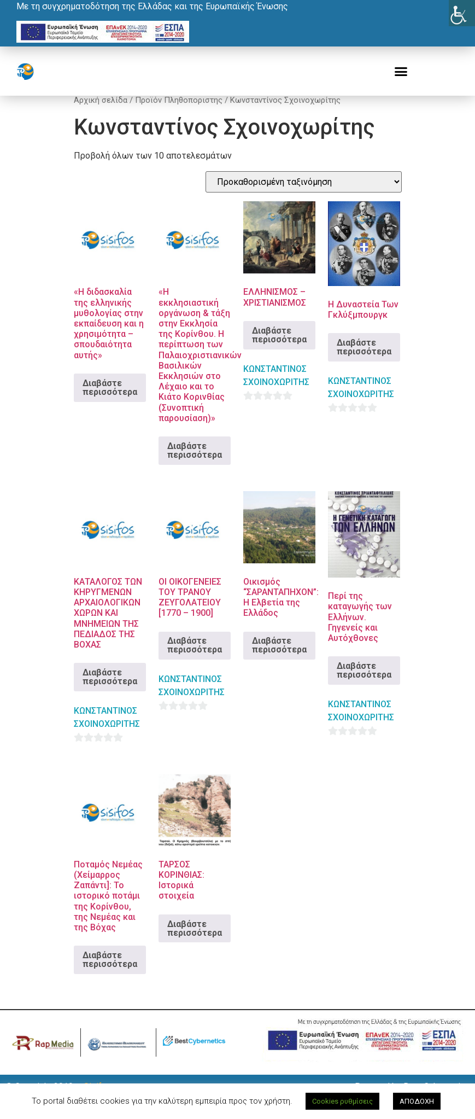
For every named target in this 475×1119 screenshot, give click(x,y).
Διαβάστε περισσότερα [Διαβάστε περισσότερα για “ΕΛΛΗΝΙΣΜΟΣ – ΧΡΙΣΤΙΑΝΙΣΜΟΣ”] (279, 347)
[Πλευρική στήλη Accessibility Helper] (462, 13)
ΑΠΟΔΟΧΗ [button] (417, 1101)
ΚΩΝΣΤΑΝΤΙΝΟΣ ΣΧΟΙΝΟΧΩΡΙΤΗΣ (276, 388)
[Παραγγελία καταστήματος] (304, 194)
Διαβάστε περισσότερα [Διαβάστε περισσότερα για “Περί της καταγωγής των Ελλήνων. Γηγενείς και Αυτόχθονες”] (364, 682)
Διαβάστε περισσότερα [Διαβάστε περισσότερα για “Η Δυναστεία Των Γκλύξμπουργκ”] (364, 359)
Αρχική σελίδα (100, 113)
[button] (401, 71)
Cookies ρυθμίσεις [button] (342, 1101)
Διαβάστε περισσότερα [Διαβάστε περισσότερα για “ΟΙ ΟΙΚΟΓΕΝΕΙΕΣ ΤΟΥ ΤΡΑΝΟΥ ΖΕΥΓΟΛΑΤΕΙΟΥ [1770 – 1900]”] (194, 657)
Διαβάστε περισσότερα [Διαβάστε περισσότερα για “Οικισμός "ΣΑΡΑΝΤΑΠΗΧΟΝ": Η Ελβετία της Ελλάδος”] (279, 657)
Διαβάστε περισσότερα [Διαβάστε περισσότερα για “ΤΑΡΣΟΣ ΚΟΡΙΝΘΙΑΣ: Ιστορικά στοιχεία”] (194, 941)
